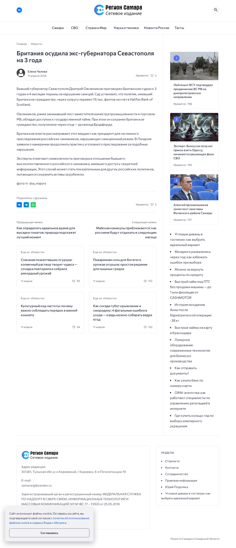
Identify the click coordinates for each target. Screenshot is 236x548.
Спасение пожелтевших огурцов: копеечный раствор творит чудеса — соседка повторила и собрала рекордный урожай (49, 266)
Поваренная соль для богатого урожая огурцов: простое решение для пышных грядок (120, 264)
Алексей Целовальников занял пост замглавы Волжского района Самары (192, 209)
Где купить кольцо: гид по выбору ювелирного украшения (192, 420)
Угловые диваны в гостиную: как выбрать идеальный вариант (187, 239)
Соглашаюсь (49, 533)
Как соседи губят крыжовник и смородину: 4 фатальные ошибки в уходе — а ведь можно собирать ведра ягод (122, 312)
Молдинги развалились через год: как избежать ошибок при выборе (190, 257)
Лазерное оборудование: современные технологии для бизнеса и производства (190, 350)
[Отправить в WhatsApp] (33, 204)
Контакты (172, 467)
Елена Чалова (37, 71)
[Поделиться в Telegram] (26, 204)
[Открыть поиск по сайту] (215, 9)
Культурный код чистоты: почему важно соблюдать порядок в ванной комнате (49, 310)
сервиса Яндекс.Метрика (49, 522)
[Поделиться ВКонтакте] (19, 204)
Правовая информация (181, 480)
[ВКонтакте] (19, 10)
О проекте (172, 461)
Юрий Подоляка (176, 487)
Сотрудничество (176, 474)
